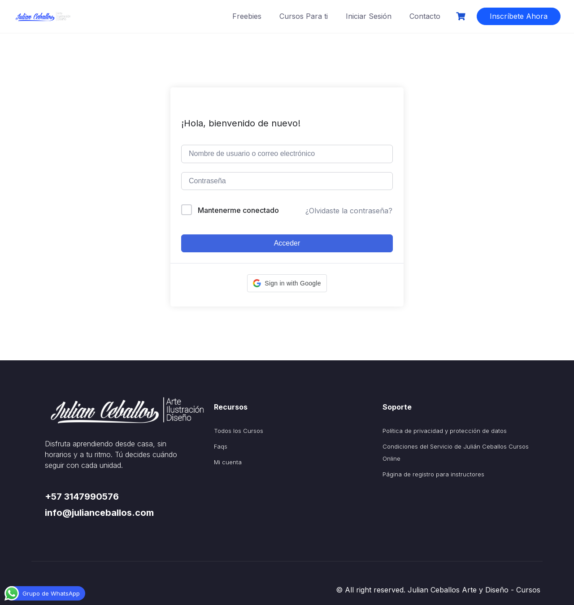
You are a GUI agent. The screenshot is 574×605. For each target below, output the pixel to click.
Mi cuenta (228, 462)
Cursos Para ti (303, 16)
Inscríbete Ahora (519, 16)
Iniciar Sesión (368, 16)
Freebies (246, 16)
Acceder (287, 243)
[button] (286, 283)
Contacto (424, 16)
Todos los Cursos (238, 430)
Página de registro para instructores (433, 474)
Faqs (220, 446)
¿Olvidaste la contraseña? (348, 210)
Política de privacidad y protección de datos (445, 430)
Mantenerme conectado (238, 210)
